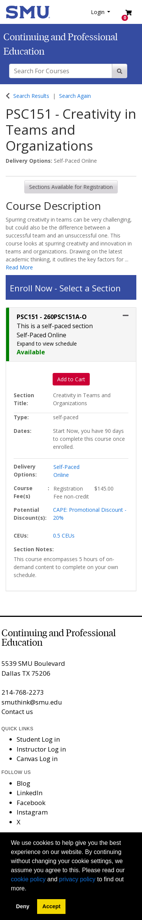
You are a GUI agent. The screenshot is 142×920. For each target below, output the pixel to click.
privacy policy (77, 879)
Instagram (32, 812)
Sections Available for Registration (71, 186)
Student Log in (38, 739)
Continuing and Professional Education (59, 637)
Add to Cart (71, 379)
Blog (23, 783)
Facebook (31, 802)
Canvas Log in (37, 758)
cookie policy (28, 879)
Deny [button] (22, 906)
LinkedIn (29, 792)
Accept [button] (51, 906)
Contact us (17, 711)
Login (98, 12)
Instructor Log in (41, 749)
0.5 (64, 535)
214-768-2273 (23, 692)
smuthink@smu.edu (32, 702)
